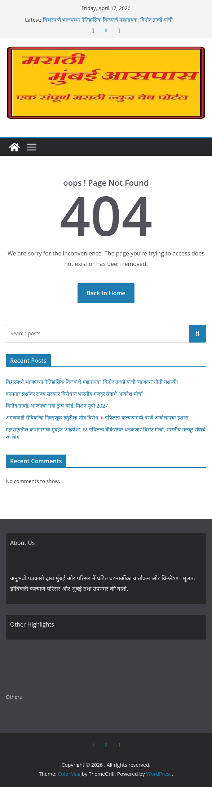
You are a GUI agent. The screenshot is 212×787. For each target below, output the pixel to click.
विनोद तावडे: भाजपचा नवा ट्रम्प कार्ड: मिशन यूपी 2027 (57, 405)
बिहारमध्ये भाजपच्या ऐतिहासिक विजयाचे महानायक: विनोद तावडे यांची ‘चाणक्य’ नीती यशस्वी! (92, 381)
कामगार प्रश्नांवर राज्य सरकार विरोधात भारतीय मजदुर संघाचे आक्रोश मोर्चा (74, 393)
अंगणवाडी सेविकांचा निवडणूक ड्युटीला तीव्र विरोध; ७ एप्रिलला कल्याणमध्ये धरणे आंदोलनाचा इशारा (97, 417)
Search (197, 333)
